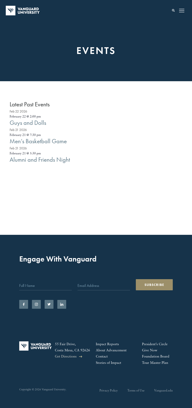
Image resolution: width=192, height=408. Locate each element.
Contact (102, 356)
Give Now (149, 350)
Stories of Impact (108, 363)
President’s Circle (155, 344)
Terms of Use (135, 390)
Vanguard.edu (163, 390)
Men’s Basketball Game (38, 141)
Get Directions (66, 356)
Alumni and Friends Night (40, 160)
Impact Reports (107, 344)
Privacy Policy (108, 390)
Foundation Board (155, 356)
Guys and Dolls (28, 123)
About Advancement (111, 350)
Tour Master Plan (155, 363)
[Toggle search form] (173, 10)
